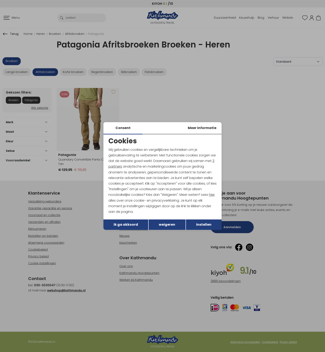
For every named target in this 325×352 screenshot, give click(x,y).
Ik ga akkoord (126, 224)
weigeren (167, 224)
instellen (203, 224)
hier (212, 194)
